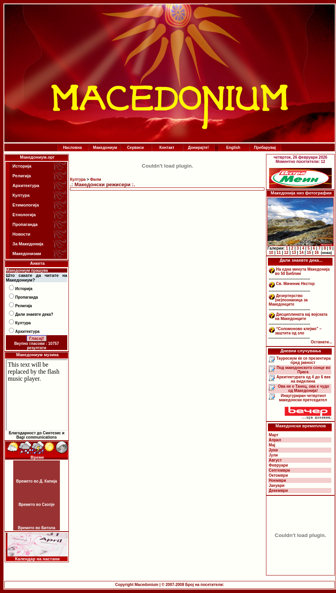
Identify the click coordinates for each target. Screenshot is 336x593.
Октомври (278, 475)
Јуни (273, 450)
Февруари (278, 465)
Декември (278, 490)
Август (275, 460)
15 (309, 252)
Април (275, 440)
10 (271, 252)
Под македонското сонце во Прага (302, 370)
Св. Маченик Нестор (295, 284)
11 (278, 252)
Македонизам (26, 253)
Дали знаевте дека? (34, 314)
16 (316, 252)
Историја (22, 166)
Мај (272, 445)
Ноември (277, 480)
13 (294, 252)
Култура (21, 195)
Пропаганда (25, 224)
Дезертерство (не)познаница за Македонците (288, 300)
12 (286, 252)
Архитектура (25, 185)
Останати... (321, 342)
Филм (95, 179)
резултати (36, 348)
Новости (21, 234)
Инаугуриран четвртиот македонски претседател (303, 398)
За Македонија (27, 243)
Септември (279, 470)
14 (301, 252)
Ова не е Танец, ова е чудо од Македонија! (303, 388)
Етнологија (24, 214)
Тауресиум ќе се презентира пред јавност (303, 360)
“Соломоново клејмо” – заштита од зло (298, 331)
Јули (273, 455)
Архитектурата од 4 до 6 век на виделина (303, 379)
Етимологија (25, 205)
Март (273, 435)
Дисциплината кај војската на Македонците (301, 316)
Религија (21, 175)
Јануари (276, 485)
